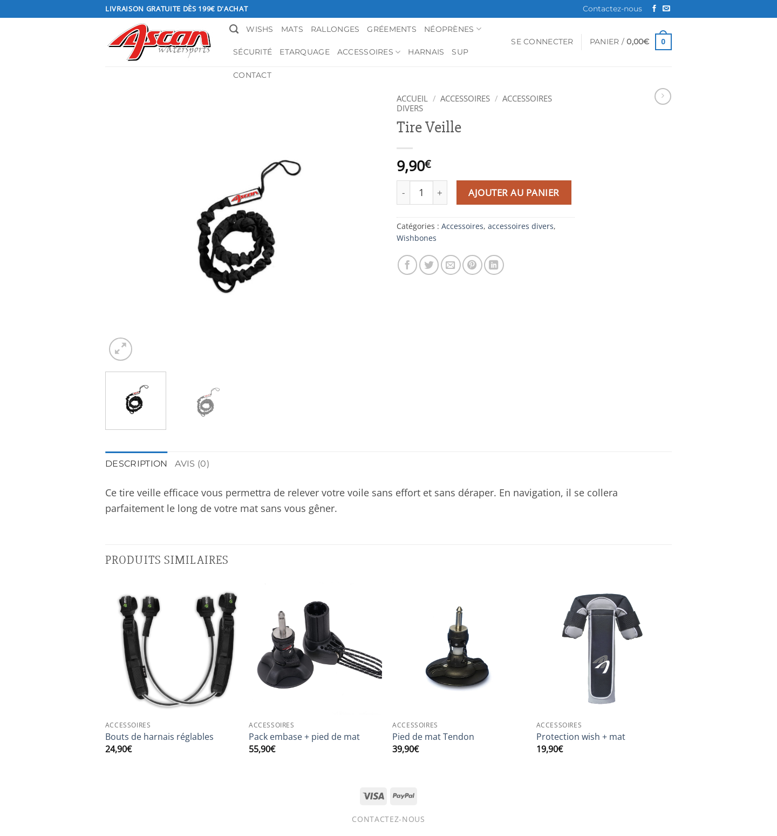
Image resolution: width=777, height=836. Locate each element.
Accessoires (369, 52)
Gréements (392, 29)
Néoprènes (452, 29)
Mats (292, 29)
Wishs (259, 29)
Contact (252, 75)
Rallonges (335, 29)
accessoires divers (521, 226)
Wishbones (417, 238)
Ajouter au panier (514, 192)
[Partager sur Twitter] (429, 265)
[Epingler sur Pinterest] (472, 265)
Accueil (412, 98)
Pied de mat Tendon (433, 735)
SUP (460, 52)
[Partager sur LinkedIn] (494, 265)
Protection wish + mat (580, 735)
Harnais (426, 52)
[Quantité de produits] (421, 192)
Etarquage (305, 52)
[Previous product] (663, 96)
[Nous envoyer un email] (666, 9)
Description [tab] (132, 463)
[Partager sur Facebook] (408, 265)
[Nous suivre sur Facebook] (654, 9)
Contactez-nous (612, 9)
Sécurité (252, 52)
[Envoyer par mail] (451, 265)
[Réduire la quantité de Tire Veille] (403, 192)
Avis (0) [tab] (182, 463)
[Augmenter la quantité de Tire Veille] (440, 192)
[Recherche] (233, 29)
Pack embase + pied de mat (304, 735)
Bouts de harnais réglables (159, 735)
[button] (542, 41)
